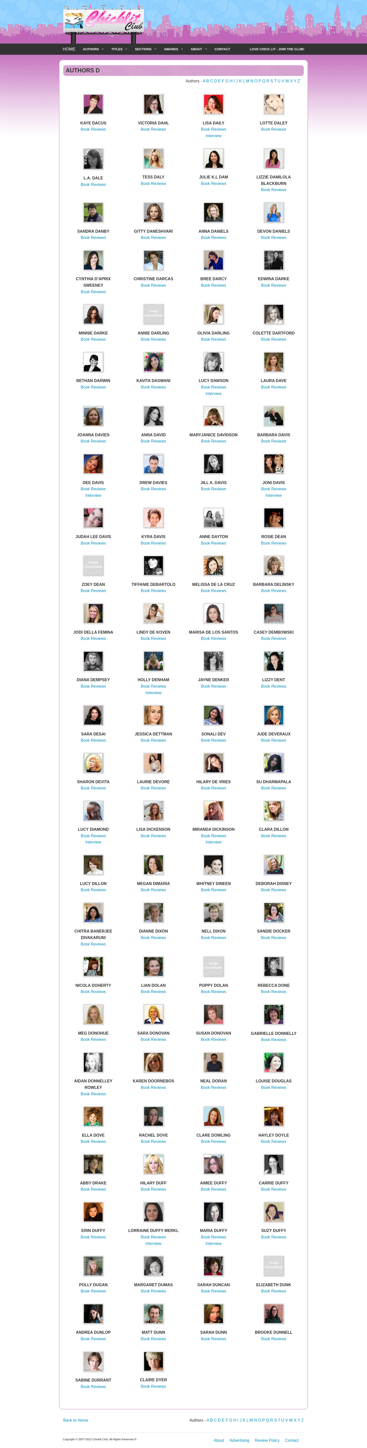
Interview (214, 136)
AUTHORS (91, 49)
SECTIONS (143, 49)
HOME (69, 49)
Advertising (239, 1440)
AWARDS (171, 49)
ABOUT (196, 49)
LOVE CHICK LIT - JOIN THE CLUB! (277, 49)
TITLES (116, 49)
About (219, 1440)
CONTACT (222, 49)
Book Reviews (93, 129)
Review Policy (267, 1440)
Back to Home (75, 1420)
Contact (292, 1440)
